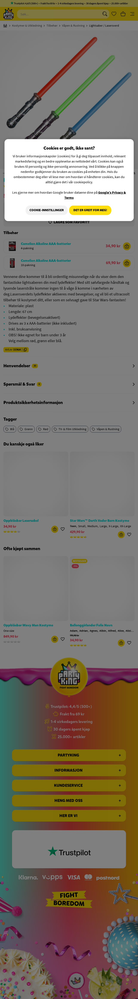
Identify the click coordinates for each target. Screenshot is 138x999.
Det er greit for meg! (90, 210)
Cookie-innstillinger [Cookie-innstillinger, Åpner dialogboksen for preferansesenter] (45, 210)
